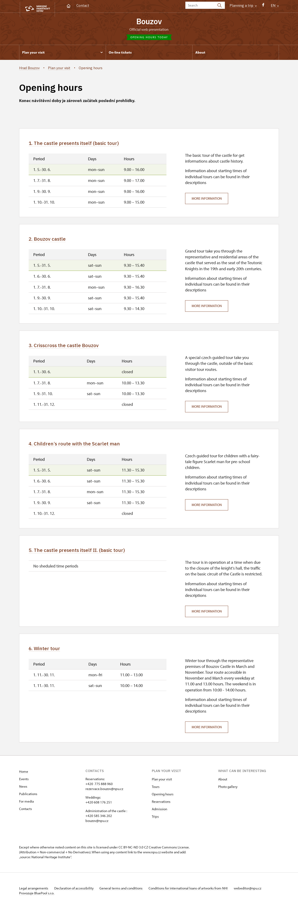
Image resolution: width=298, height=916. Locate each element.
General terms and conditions (126, 895)
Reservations (161, 809)
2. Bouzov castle (51, 241)
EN (275, 5)
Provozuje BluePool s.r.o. (36, 900)
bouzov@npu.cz (96, 828)
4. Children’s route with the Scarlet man (83, 448)
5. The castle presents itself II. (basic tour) (87, 556)
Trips (155, 824)
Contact (82, 5)
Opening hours (162, 801)
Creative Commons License (169, 854)
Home (23, 779)
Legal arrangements (34, 895)
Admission (159, 816)
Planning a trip (243, 5)
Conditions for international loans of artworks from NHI (195, 895)
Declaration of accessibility (76, 895)
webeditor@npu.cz (256, 895)
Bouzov (149, 22)
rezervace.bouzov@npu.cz (104, 796)
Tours (155, 794)
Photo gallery (227, 794)
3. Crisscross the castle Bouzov (70, 349)
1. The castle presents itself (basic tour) (83, 145)
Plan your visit (162, 786)
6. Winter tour (48, 655)
